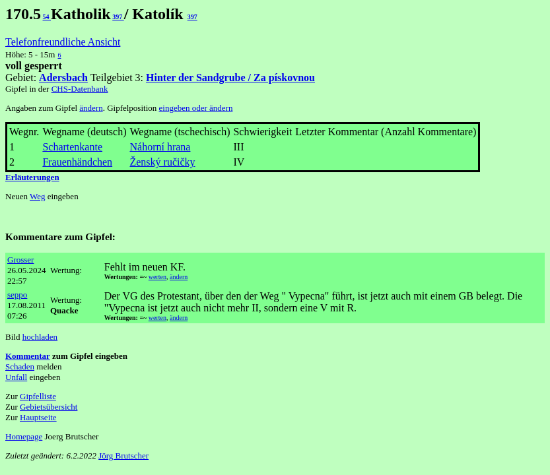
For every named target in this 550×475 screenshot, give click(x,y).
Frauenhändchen (77, 162)
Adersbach (63, 77)
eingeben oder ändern (196, 108)
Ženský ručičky (162, 162)
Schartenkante (72, 146)
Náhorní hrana (159, 146)
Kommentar (27, 356)
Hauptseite (38, 417)
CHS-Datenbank (80, 89)
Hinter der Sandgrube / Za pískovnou (230, 77)
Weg (38, 196)
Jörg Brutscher (123, 455)
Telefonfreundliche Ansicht (62, 42)
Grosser (20, 260)
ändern (90, 108)
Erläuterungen (32, 177)
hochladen (39, 337)
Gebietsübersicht (48, 407)
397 (118, 16)
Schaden (19, 366)
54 (47, 16)
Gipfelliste (38, 396)
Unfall (16, 377)
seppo (17, 295)
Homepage (23, 436)
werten (157, 276)
